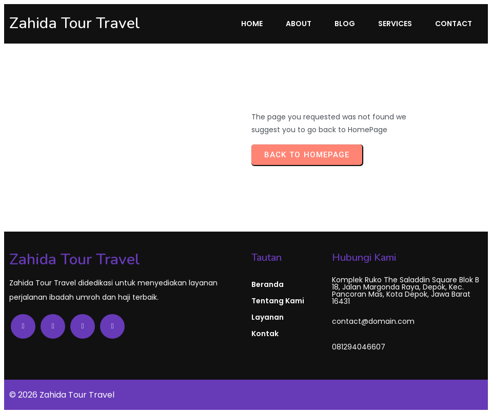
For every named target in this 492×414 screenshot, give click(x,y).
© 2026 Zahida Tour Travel (61, 395)
